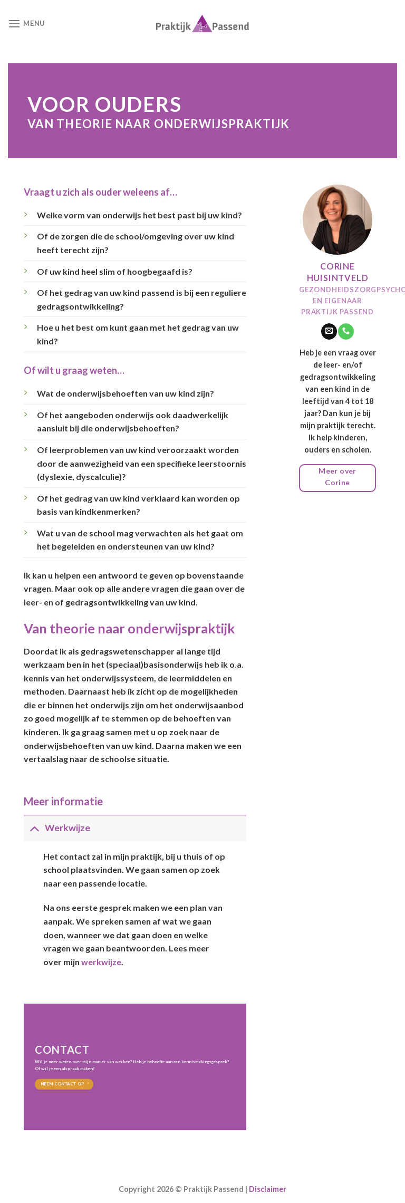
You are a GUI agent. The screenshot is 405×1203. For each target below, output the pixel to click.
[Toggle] (34, 827)
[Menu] (26, 23)
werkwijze (101, 962)
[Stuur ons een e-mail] (329, 331)
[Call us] (346, 331)
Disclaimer (267, 1189)
